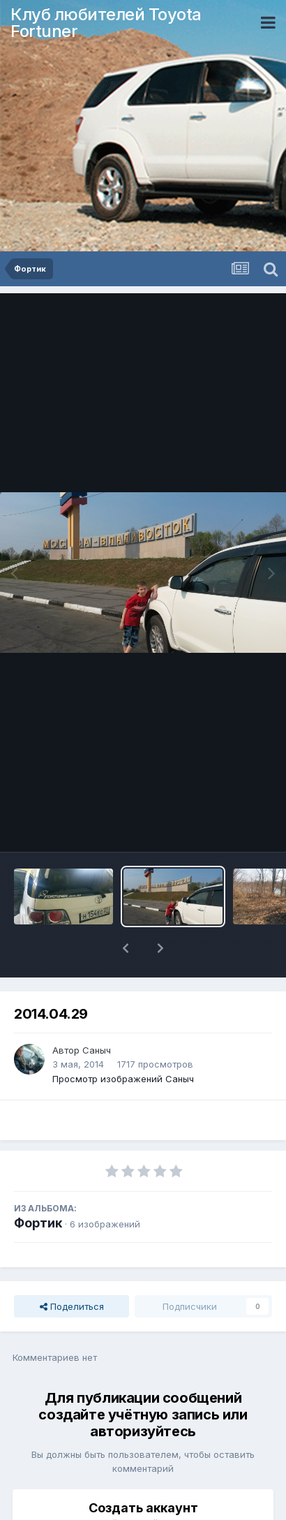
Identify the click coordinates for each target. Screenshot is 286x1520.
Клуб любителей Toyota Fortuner (106, 22)
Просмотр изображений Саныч (123, 1042)
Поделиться (72, 1270)
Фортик (38, 1186)
